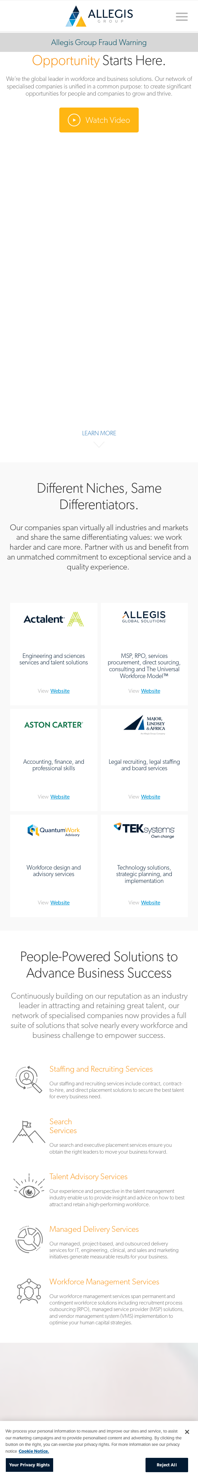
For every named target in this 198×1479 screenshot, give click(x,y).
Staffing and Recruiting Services (99, 1084)
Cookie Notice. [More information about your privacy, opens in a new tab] (34, 1451)
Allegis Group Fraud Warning (99, 42)
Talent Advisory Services (99, 1191)
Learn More (99, 433)
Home (99, 16)
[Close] (187, 1431)
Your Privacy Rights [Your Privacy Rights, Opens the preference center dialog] (29, 1464)
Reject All (167, 1464)
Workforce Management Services (99, 1303)
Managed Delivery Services (99, 1244)
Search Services (99, 1137)
